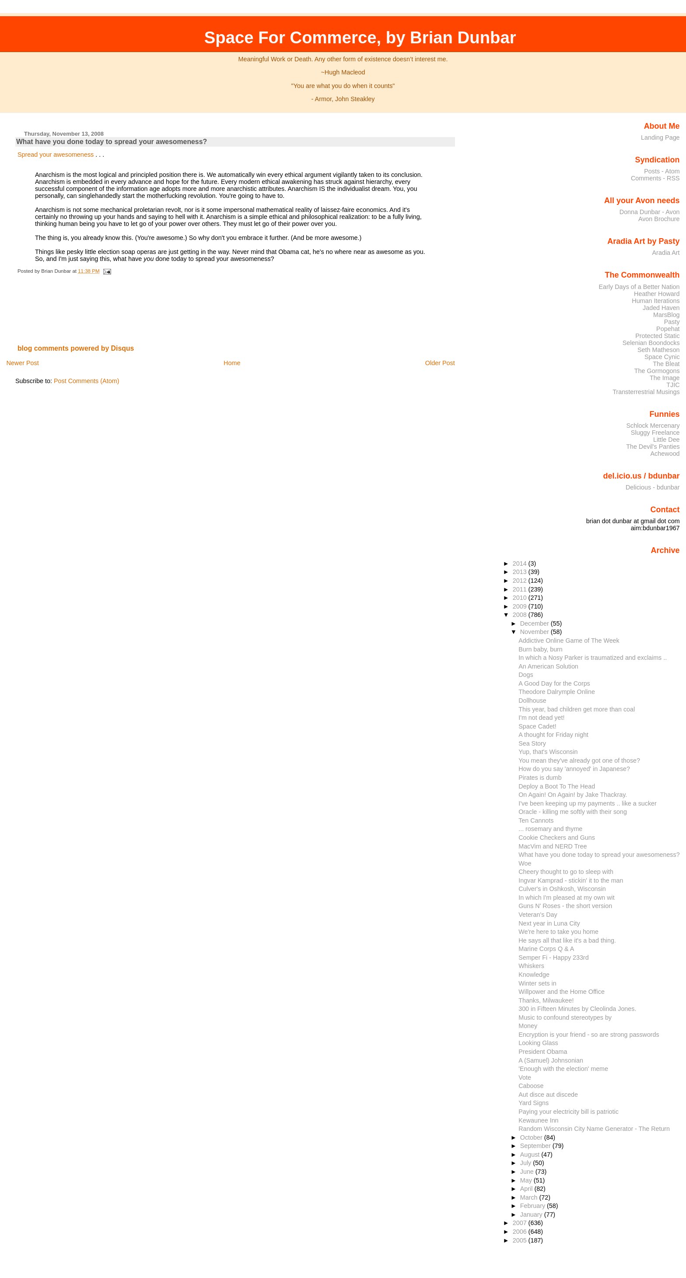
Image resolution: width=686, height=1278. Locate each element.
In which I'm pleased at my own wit (566, 897)
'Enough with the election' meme (563, 1068)
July (526, 1162)
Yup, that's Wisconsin (548, 751)
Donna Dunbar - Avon (650, 211)
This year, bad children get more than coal (576, 709)
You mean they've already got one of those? (579, 760)
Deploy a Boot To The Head (556, 786)
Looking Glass (538, 1042)
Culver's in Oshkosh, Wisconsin (562, 888)
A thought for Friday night (553, 734)
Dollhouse (532, 700)
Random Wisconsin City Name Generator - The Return (594, 1128)
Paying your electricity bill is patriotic (568, 1111)
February (533, 1205)
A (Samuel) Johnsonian (550, 1060)
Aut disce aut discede (548, 1094)
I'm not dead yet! (541, 717)
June (528, 1171)
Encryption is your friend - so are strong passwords (588, 1034)
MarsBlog (666, 314)
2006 (520, 1231)
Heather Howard (657, 293)
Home (232, 362)
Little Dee (666, 439)
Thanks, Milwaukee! (546, 1000)
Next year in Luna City (549, 923)
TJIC (672, 384)
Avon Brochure (659, 218)
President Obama (542, 1051)
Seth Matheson (658, 349)
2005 (520, 1240)
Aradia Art (666, 252)
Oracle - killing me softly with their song (572, 811)
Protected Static (657, 335)
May (527, 1180)
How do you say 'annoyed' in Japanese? (574, 768)
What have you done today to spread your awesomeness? (111, 141)
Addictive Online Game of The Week (568, 640)
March (529, 1197)
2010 (520, 597)
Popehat (668, 328)
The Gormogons (657, 370)
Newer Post (22, 362)
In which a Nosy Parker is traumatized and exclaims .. (592, 657)
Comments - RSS (655, 178)
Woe (524, 863)
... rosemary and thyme (550, 828)
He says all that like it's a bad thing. (567, 940)
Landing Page (660, 137)
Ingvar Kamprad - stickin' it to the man (570, 880)
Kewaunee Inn (538, 1120)
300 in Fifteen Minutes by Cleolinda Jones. (577, 1008)
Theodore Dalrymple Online (556, 691)
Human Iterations (655, 300)
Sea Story (532, 743)
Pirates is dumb (539, 777)
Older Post (440, 362)
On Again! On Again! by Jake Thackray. (572, 794)
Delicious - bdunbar (653, 487)
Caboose (530, 1085)
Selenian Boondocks (651, 342)
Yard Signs (533, 1102)
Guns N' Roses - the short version (565, 905)
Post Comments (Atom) (86, 380)
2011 (520, 589)
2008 (520, 614)
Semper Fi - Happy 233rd (553, 957)
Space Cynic (662, 356)
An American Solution (548, 666)
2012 (520, 580)
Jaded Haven (661, 307)
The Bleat (666, 363)
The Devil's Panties (652, 446)
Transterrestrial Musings (645, 391)
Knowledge (534, 974)
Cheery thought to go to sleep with (565, 871)
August (531, 1154)
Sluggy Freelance (655, 432)
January (532, 1214)
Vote (524, 1077)
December (535, 623)
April (527, 1188)
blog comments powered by (76, 348)
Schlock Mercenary (653, 425)
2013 (520, 571)
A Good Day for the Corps (554, 683)
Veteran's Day (537, 914)
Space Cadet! (537, 726)
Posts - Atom (661, 171)
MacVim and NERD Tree (552, 846)
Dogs (525, 674)
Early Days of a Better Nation (638, 286)
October (532, 1137)
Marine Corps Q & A (546, 948)
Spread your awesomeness (56, 154)
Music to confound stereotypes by (565, 1017)
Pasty (672, 321)
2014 (520, 563)
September (536, 1145)
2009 (520, 606)
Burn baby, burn (540, 649)
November (535, 631)
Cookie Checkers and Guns (556, 837)
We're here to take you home (558, 931)
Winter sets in (537, 983)
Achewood (665, 453)
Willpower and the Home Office (561, 991)
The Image (665, 377)
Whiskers (531, 965)
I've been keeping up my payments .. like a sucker (587, 803)
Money (527, 1025)
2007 (520, 1222)
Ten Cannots (535, 820)
